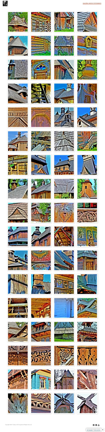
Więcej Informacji (97, 430)
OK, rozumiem (90, 430)
